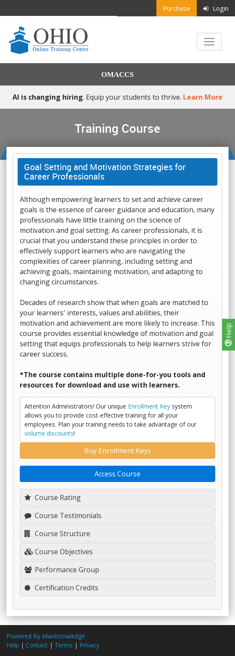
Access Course (117, 474)
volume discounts (48, 433)
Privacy (89, 645)
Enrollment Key (149, 406)
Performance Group (61, 569)
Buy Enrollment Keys (117, 450)
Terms (64, 645)
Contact (37, 645)
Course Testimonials (62, 515)
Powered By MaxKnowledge (45, 636)
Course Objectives (58, 551)
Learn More (203, 97)
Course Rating (52, 497)
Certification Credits (61, 587)
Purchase (176, 8)
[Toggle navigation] (209, 42)
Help (228, 334)
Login (216, 8)
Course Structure (57, 533)
